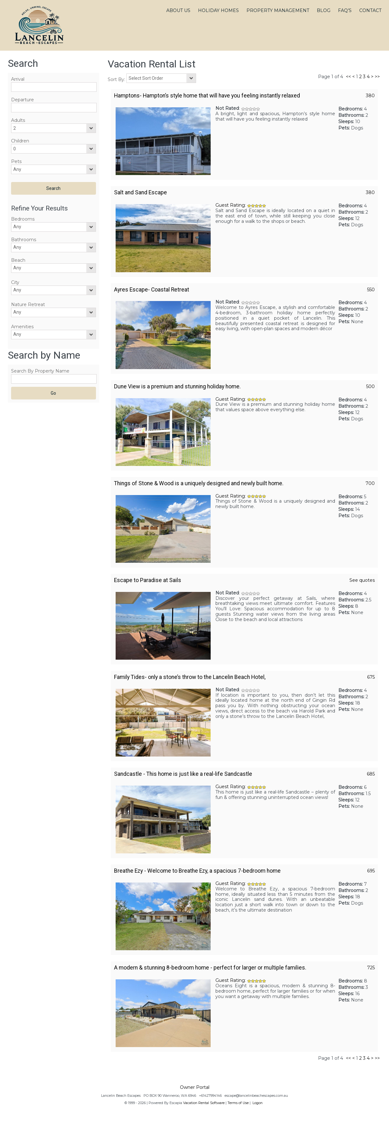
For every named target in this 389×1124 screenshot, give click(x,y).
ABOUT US (178, 10)
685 (371, 774)
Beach (18, 260)
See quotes (362, 580)
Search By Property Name (40, 371)
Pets (16, 161)
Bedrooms (23, 219)
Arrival (17, 79)
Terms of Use (238, 1103)
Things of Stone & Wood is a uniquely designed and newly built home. (199, 483)
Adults (18, 120)
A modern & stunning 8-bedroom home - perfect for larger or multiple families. (210, 967)
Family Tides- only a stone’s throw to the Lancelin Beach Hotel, (189, 677)
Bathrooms (23, 239)
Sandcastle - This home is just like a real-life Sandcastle (183, 774)
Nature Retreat (28, 304)
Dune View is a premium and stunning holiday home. (177, 386)
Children (20, 141)
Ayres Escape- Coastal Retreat (151, 289)
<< (348, 76)
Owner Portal (194, 1087)
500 (370, 386)
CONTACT (370, 10)
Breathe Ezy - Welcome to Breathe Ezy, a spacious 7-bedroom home (197, 871)
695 (371, 871)
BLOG (323, 10)
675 (371, 677)
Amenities (22, 327)
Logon (257, 1103)
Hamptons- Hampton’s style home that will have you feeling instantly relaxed (207, 95)
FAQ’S (345, 10)
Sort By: (117, 79)
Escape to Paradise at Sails (147, 580)
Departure (22, 100)
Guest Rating (230, 205)
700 (370, 483)
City (15, 282)
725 (371, 967)
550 (371, 289)
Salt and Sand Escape (140, 192)
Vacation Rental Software (204, 1103)
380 (370, 95)
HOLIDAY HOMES (218, 10)
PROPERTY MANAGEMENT (277, 10)
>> (377, 76)
